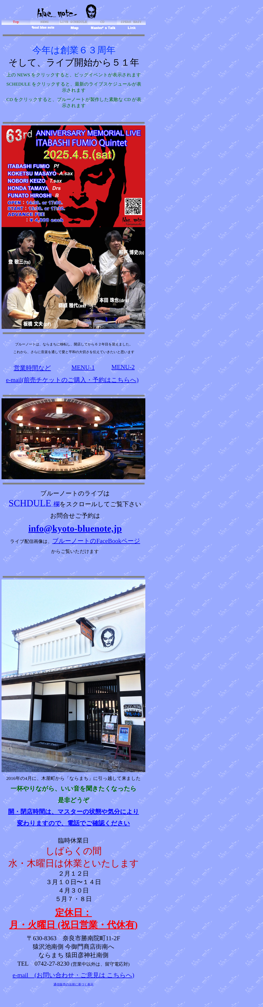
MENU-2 (123, 366)
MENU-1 (83, 367)
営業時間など (32, 367)
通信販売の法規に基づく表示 (73, 985)
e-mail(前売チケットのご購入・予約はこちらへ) (72, 379)
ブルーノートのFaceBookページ (96, 540)
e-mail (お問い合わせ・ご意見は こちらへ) (73, 976)
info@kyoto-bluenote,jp (75, 528)
